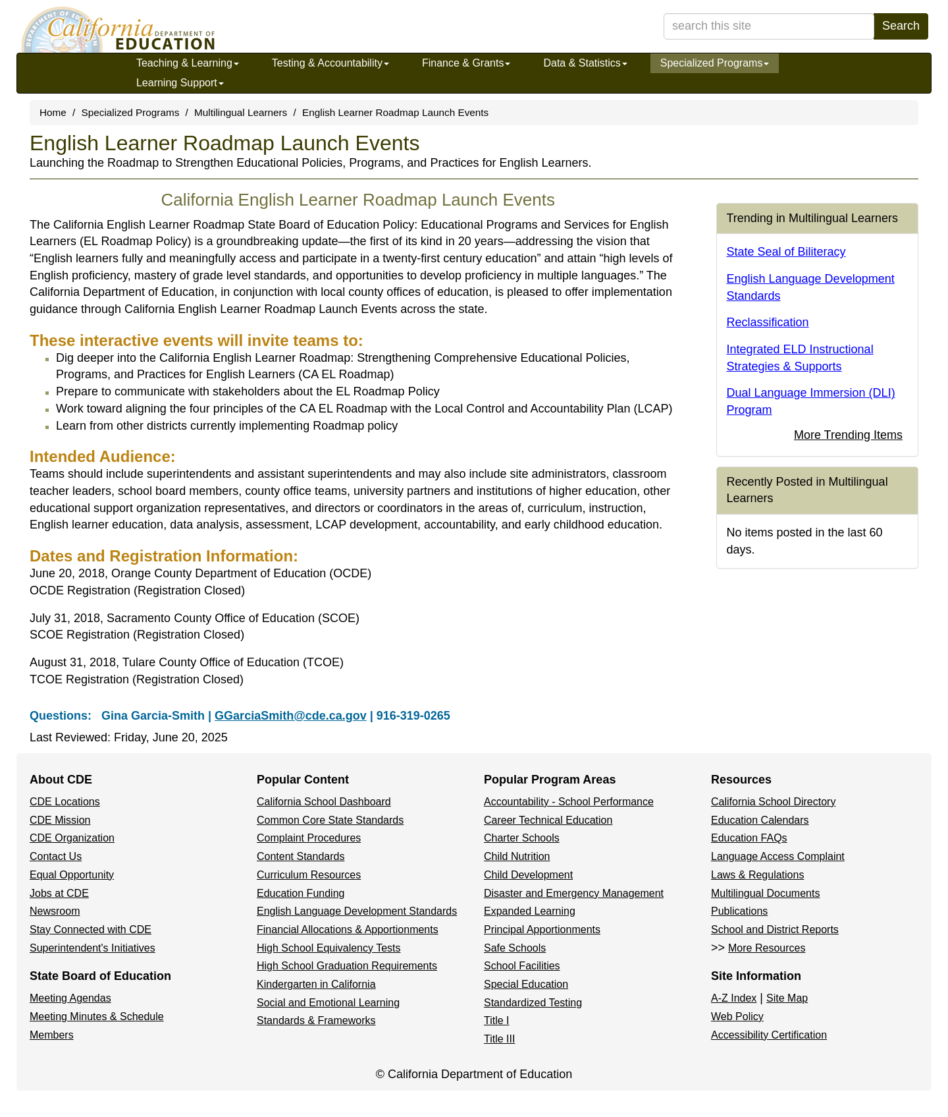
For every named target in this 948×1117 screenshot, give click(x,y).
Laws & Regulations (757, 874)
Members (52, 1035)
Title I (497, 1020)
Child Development (528, 874)
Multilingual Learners (240, 112)
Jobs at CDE (59, 893)
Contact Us (56, 856)
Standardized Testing (533, 1002)
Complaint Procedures (309, 838)
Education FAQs (749, 838)
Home (53, 112)
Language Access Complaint (778, 856)
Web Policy (737, 1016)
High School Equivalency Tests (329, 948)
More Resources (766, 948)
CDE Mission (60, 820)
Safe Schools (515, 948)
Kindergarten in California (316, 984)
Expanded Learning (529, 911)
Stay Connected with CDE (90, 929)
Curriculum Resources (309, 874)
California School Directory (773, 801)
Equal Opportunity (72, 874)
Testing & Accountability (330, 63)
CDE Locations (65, 801)
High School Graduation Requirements (347, 965)
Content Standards (300, 856)
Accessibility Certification (769, 1035)
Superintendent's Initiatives (92, 948)
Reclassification (768, 322)
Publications (739, 911)
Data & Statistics (585, 63)
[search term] (769, 26)
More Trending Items (848, 435)
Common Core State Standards (330, 820)
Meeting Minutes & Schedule (97, 1016)
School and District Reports (775, 929)
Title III (499, 1039)
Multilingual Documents (765, 893)
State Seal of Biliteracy (786, 251)
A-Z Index (733, 998)
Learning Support (180, 82)
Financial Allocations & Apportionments (347, 929)
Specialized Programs (715, 63)
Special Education (526, 984)
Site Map (787, 998)
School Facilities (522, 965)
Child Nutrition (517, 856)
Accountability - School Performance (569, 801)
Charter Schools (522, 838)
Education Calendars (760, 820)
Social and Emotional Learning (328, 1002)
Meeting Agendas (70, 998)
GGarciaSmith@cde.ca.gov (291, 715)
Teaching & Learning (187, 63)
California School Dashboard (324, 801)
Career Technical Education (548, 820)
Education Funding (300, 893)
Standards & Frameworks (316, 1020)
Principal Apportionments (542, 929)
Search (901, 25)
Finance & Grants (466, 63)
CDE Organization (72, 838)
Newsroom (55, 911)
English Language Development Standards (357, 911)
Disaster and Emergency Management (574, 893)
